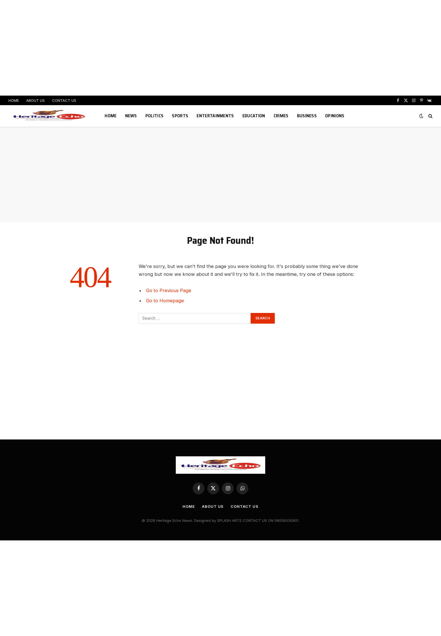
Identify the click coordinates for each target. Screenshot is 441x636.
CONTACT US (64, 100)
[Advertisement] (220, 47)
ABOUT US (35, 100)
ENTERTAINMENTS (215, 115)
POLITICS (154, 115)
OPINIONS (335, 115)
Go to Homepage (165, 300)
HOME (13, 100)
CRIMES (281, 115)
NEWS (131, 115)
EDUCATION (253, 115)
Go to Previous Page (168, 290)
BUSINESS (307, 115)
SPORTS (180, 115)
